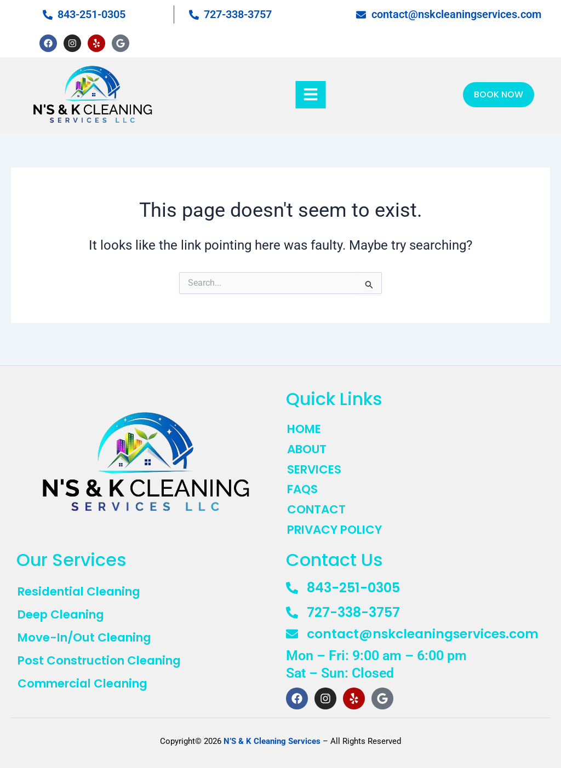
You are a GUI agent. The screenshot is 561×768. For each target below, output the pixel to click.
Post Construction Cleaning (104, 660)
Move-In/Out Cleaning (89, 636)
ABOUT (308, 443)
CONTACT (317, 506)
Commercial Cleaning (88, 685)
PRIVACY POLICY (337, 526)
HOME (305, 422)
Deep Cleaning (64, 612)
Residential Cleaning (83, 588)
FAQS (303, 485)
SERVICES (315, 464)
